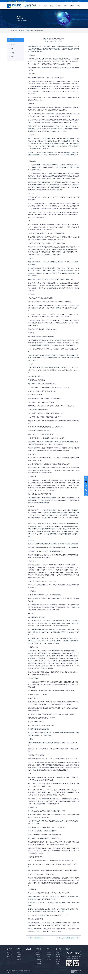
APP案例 (38, 954)
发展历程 (9, 954)
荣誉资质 (9, 956)
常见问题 (12, 52)
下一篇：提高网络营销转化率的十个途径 (68, 938)
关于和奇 (67, 1)
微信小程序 (59, 959)
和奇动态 (12, 44)
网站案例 (38, 952)
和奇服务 (52, 7)
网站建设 (58, 961)
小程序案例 (38, 959)
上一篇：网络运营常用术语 (35, 938)
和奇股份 (17, 972)
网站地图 (79, 1)
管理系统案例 (39, 964)
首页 (39, 7)
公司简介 (9, 952)
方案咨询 (19, 952)
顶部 (86, 494)
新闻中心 (72, 7)
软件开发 (19, 954)
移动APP (58, 956)
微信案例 (38, 956)
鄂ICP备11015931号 (32, 972)
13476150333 (75, 958)
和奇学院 (78, 7)
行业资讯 (27, 30)
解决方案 (59, 7)
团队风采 (12, 56)
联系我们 (73, 1)
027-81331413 (31, 6)
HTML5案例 (38, 961)
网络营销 (58, 952)
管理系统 (58, 964)
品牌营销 (19, 956)
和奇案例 (65, 7)
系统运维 (19, 959)
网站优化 (58, 954)
